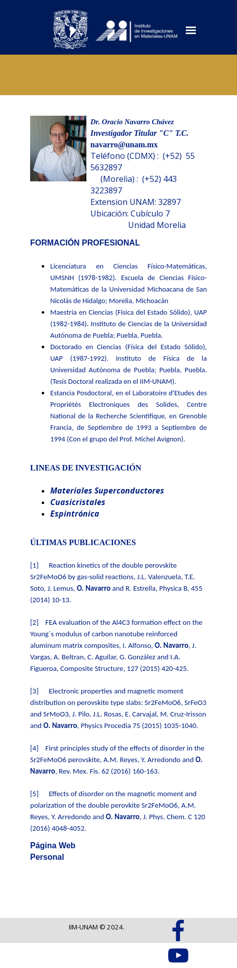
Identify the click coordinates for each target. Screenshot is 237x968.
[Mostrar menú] (190, 30)
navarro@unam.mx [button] (124, 144)
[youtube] (178, 955)
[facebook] (178, 930)
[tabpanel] (148, 173)
